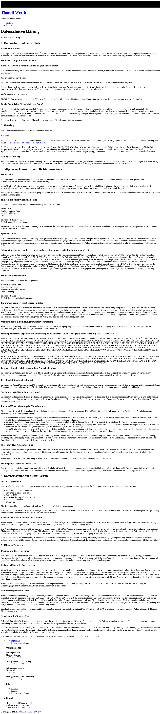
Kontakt (9, 25)
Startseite (10, 23)
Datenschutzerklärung (20, 643)
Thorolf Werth (13, 12)
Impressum (15, 641)
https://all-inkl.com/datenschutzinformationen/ (27, 143)
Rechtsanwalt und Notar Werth (28, 712)
